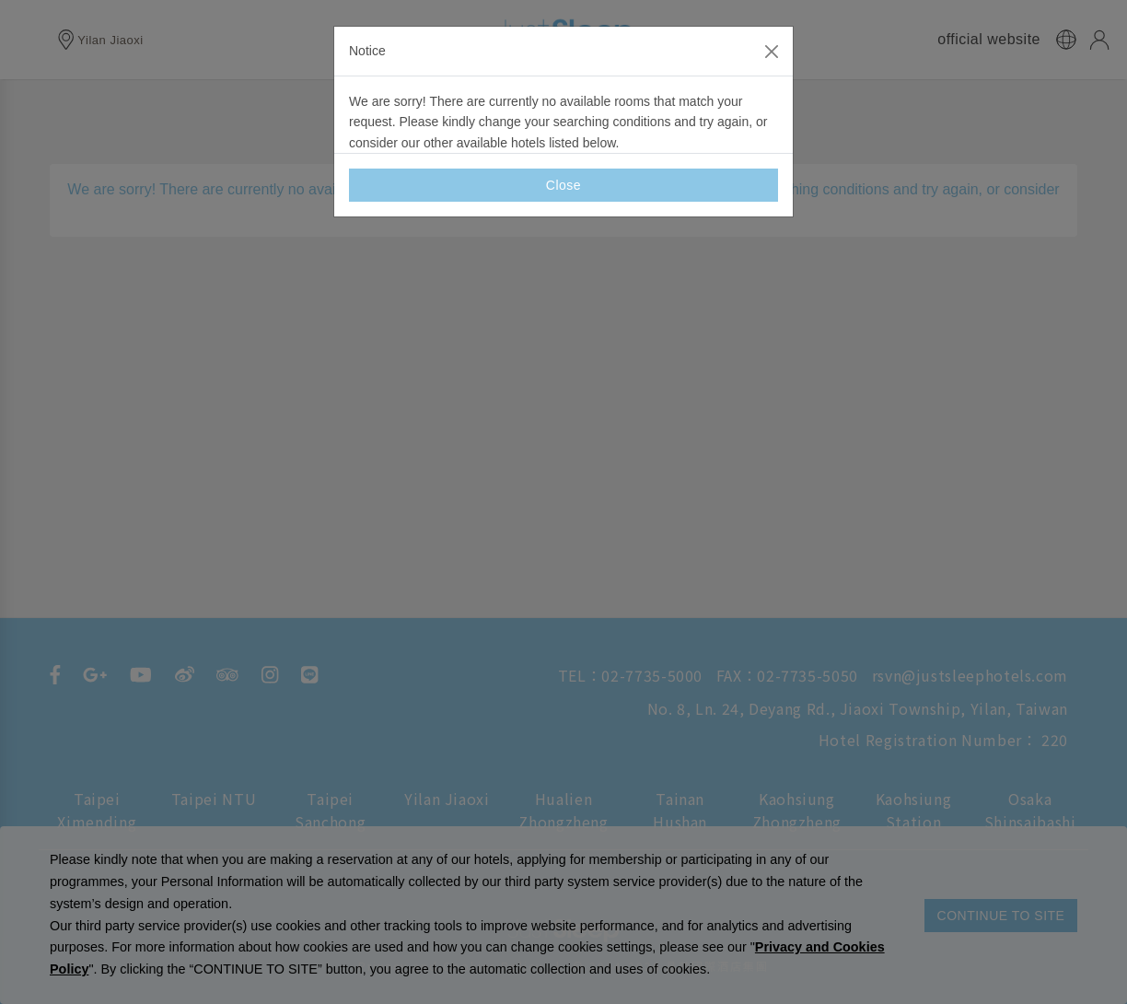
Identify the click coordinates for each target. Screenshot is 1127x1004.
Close (563, 185)
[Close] (771, 51)
